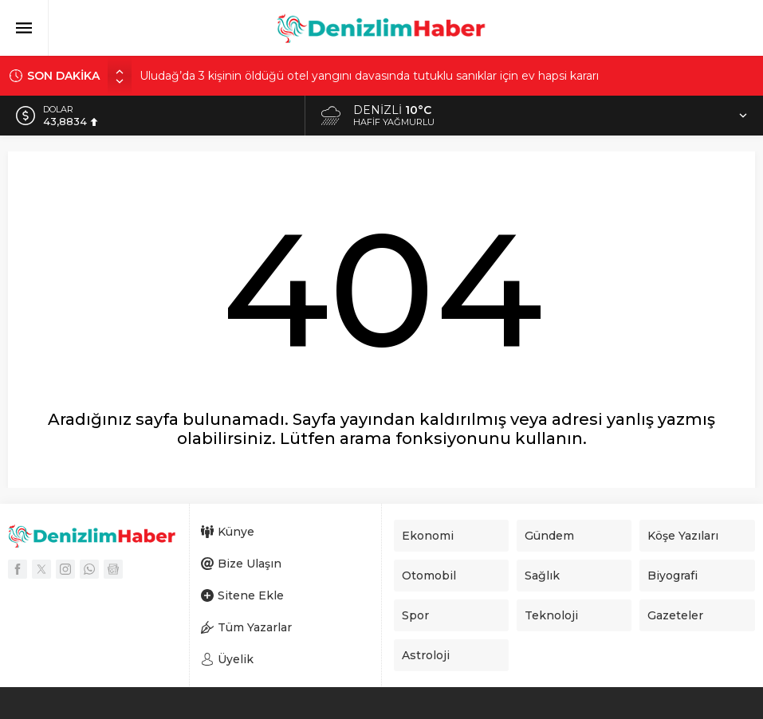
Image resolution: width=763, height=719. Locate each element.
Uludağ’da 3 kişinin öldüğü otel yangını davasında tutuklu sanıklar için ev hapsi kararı (369, 76)
